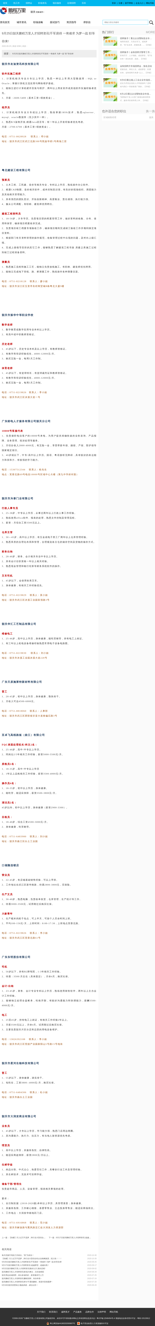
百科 (84, 3)
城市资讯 (21, 22)
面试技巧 (55, 22)
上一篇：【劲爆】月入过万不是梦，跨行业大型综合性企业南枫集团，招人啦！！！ (35, 1238)
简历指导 (71, 22)
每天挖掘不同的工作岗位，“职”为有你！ (18, 1255)
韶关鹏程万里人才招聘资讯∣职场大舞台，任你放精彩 (23, 1272)
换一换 (150, 111)
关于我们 (41, 1312)
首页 (5, 3)
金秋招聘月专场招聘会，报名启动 (136, 66)
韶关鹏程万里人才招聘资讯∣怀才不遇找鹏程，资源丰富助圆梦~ (27, 1282)
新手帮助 (129, 3)
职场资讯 (42, 3)
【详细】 (148, 45)
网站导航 (150, 3)
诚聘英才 (65, 1312)
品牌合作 (89, 1312)
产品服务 (77, 1312)
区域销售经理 (110, 117)
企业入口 (139, 3)
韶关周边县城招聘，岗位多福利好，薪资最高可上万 (23, 1275)
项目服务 (57, 3)
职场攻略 (38, 22)
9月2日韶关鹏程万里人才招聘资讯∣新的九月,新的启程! (23, 1268)
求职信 (87, 22)
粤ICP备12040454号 (105, 1318)
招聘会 (29, 3)
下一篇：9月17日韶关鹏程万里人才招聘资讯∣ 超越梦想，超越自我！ (76, 1238)
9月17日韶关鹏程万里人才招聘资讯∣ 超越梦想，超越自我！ (25, 1265)
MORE (150, 32)
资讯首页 (5, 22)
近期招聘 (71, 3)
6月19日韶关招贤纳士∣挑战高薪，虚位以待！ (20, 1285)
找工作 (16, 3)
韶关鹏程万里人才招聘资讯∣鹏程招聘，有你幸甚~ (21, 1278)
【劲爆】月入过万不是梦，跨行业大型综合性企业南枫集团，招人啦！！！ (32, 1259)
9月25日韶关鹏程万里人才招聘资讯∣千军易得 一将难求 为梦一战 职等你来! (32, 1262)
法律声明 (101, 1312)
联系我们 (53, 1312)
